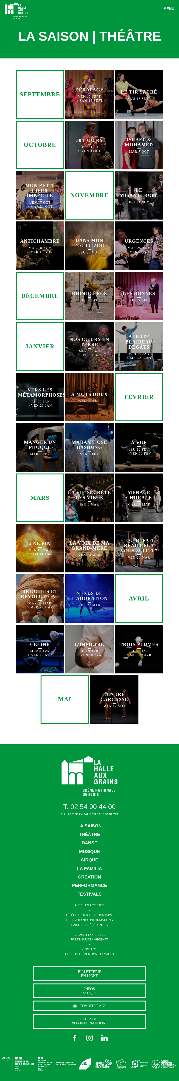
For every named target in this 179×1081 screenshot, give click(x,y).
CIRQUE (89, 859)
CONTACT (90, 949)
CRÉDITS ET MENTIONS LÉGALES (89, 954)
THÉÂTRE (89, 834)
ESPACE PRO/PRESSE (89, 934)
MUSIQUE (89, 851)
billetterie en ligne (89, 974)
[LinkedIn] (104, 1038)
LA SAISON (89, 825)
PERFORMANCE (89, 885)
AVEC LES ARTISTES (89, 905)
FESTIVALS (89, 894)
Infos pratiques (89, 991)
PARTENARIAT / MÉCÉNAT (89, 939)
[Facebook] (75, 1038)
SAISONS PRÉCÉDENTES (89, 925)
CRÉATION (89, 877)
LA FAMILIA (89, 868)
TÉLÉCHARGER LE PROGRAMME (89, 915)
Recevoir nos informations (89, 1021)
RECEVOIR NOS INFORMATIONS (89, 920)
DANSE (89, 842)
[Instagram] (89, 1038)
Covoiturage (89, 1006)
